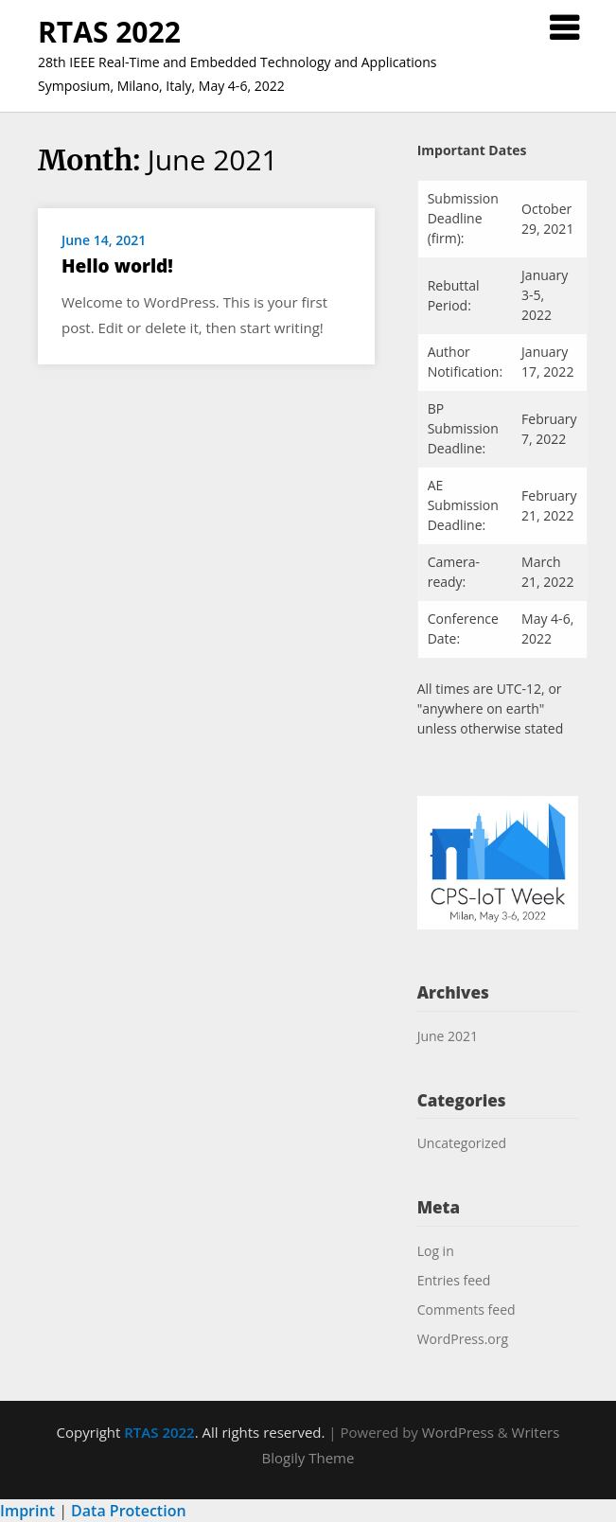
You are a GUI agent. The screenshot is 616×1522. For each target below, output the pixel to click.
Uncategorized (461, 1143)
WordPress (458, 1432)
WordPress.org (462, 1339)
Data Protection (128, 1510)
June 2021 (447, 1036)
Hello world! (117, 266)
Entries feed (454, 1280)
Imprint (27, 1510)
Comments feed (466, 1309)
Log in (435, 1251)
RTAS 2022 (109, 31)
